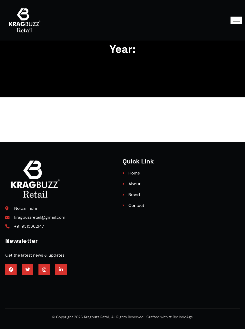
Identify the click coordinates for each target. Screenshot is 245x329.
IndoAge (185, 317)
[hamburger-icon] (236, 20)
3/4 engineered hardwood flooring (38, 283)
